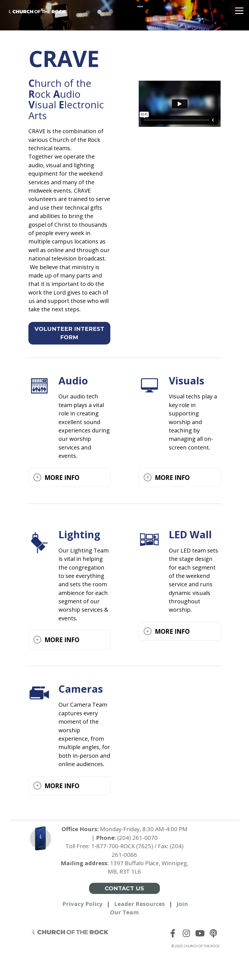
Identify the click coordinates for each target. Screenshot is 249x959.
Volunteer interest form (69, 333)
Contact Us (124, 888)
